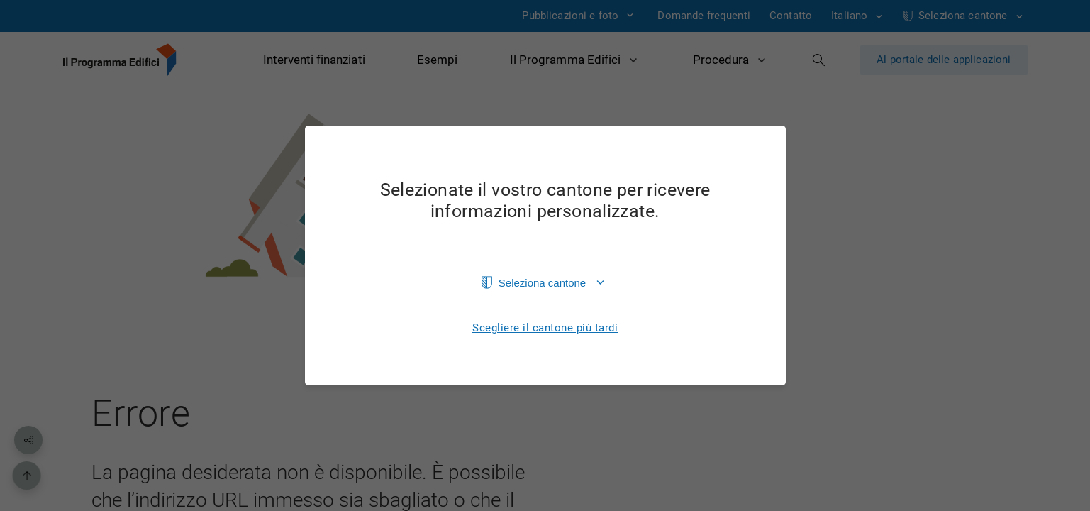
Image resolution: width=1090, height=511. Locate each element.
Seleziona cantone (542, 283)
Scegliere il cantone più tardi (545, 328)
